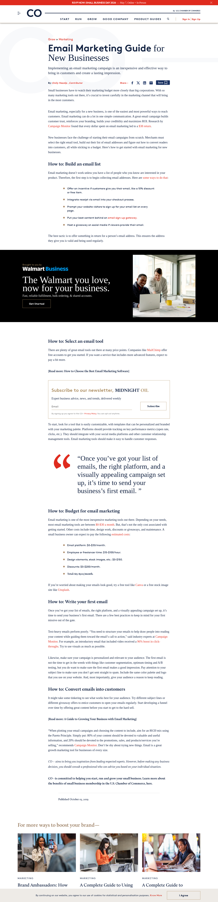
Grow (92, 19)
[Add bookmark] (163, 82)
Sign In (186, 19)
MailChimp (154, 350)
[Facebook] (132, 82)
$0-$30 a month (105, 524)
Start (65, 19)
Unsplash (63, 589)
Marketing (66, 39)
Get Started (36, 303)
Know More (156, 895)
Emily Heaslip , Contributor (67, 82)
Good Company (116, 19)
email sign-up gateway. (122, 217)
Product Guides (147, 19)
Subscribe (153, 406)
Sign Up (196, 19)
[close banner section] (211, 2)
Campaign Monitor (59, 126)
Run (78, 19)
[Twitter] (138, 82)
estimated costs (120, 534)
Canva (139, 585)
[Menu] (19, 13)
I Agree (183, 895)
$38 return (145, 126)
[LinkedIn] (144, 82)
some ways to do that (155, 177)
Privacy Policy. (90, 413)
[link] (168, 19)
